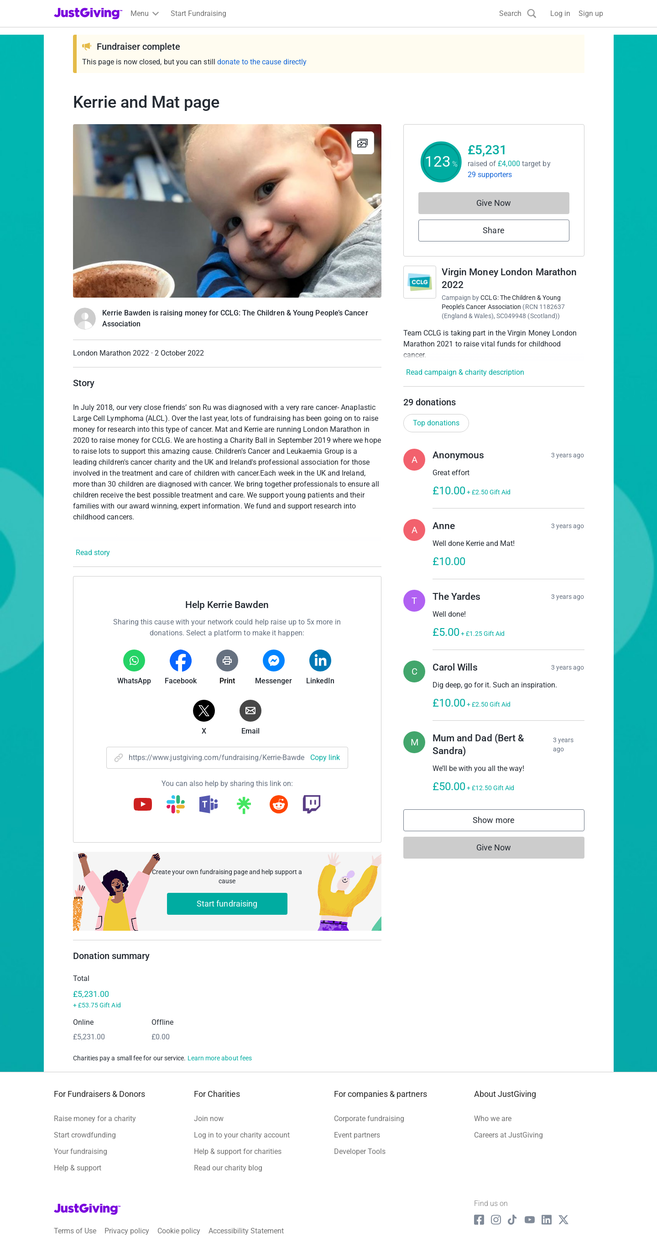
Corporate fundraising (369, 1118)
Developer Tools (360, 1151)
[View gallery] (362, 142)
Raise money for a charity (95, 1118)
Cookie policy (178, 1231)
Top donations (436, 423)
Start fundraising (227, 903)
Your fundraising (80, 1151)
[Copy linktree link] (243, 807)
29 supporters (490, 174)
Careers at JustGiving (508, 1135)
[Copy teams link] (208, 805)
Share (493, 230)
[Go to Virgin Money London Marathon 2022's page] (419, 282)
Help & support (77, 1168)
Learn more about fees (220, 1058)
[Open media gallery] (227, 211)
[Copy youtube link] (143, 805)
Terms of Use (75, 1231)
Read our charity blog (228, 1168)
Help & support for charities (238, 1151)
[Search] (517, 13)
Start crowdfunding (85, 1135)
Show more (503, 822)
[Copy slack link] (176, 805)
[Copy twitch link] (311, 805)
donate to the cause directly (262, 62)
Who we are (492, 1118)
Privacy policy (126, 1231)
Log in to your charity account (242, 1135)
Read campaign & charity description (465, 372)
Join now (209, 1118)
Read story (93, 552)
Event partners (357, 1135)
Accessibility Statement (246, 1231)
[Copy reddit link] (279, 805)
